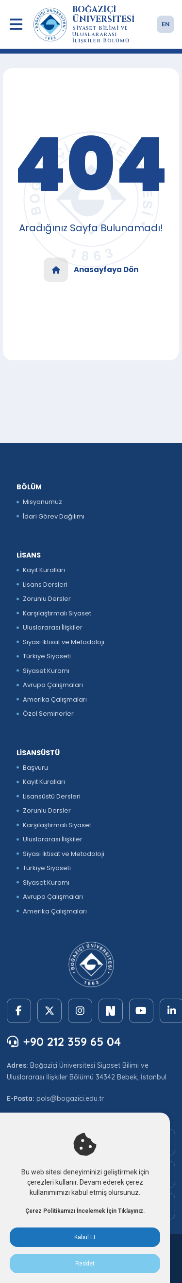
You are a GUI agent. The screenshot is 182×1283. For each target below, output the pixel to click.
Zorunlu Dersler (47, 598)
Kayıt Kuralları (44, 570)
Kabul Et (85, 1237)
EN (166, 24)
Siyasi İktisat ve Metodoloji (63, 642)
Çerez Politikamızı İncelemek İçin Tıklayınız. (85, 1211)
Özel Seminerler (48, 713)
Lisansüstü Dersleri (52, 796)
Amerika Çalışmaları (55, 699)
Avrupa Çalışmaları (53, 684)
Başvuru (35, 767)
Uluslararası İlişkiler (53, 627)
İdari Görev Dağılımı (53, 516)
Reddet (85, 1263)
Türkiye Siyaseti (47, 656)
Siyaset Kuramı (46, 670)
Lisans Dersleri (45, 584)
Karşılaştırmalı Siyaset (57, 613)
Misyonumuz (42, 501)
